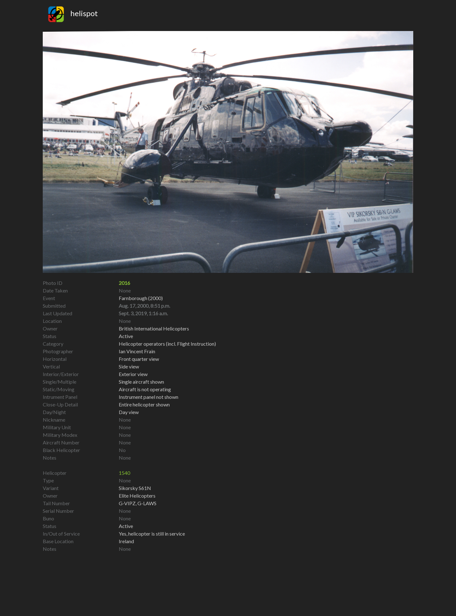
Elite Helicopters (137, 496)
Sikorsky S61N (135, 488)
